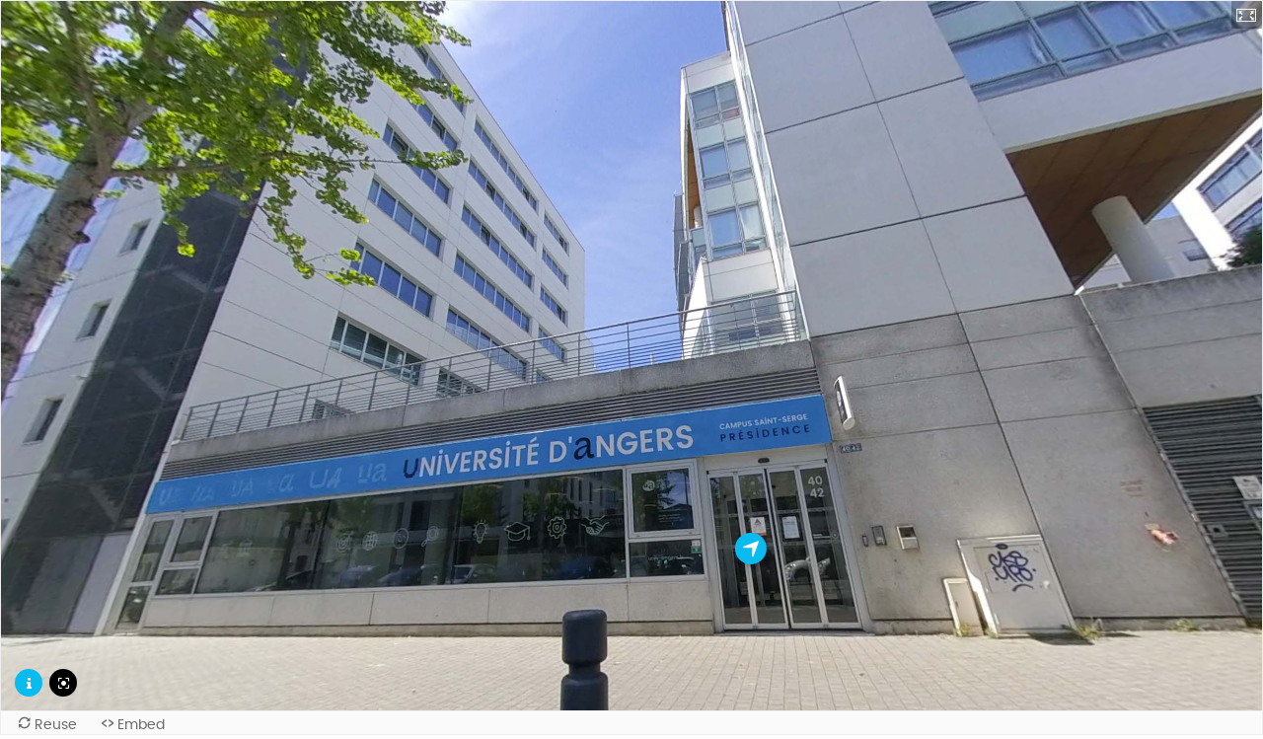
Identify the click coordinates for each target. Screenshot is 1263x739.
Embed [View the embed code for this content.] (141, 724)
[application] (631, 355)
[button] (1247, 15)
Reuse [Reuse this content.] (56, 724)
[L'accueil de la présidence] (751, 548)
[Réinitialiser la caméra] (63, 683)
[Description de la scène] (28, 683)
